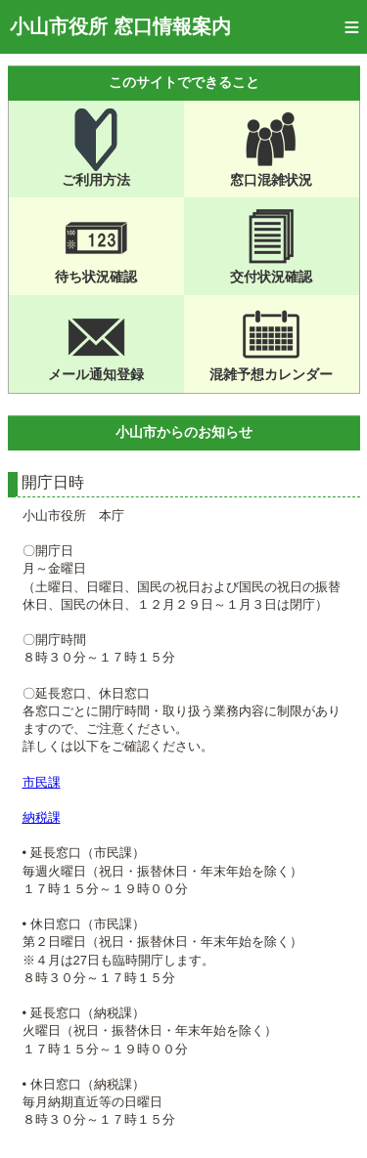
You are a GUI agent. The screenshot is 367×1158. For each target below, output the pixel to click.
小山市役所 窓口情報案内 (120, 26)
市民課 (42, 782)
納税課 (42, 817)
